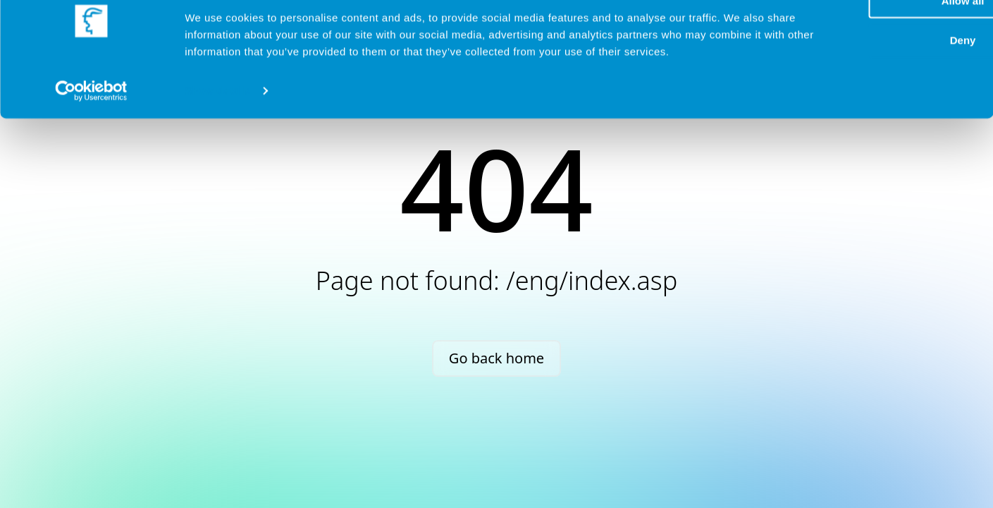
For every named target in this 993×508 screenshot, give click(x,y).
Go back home (496, 358)
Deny (840, 74)
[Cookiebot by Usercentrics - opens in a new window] (91, 141)
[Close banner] (971, 22)
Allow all (839, 34)
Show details (217, 141)
